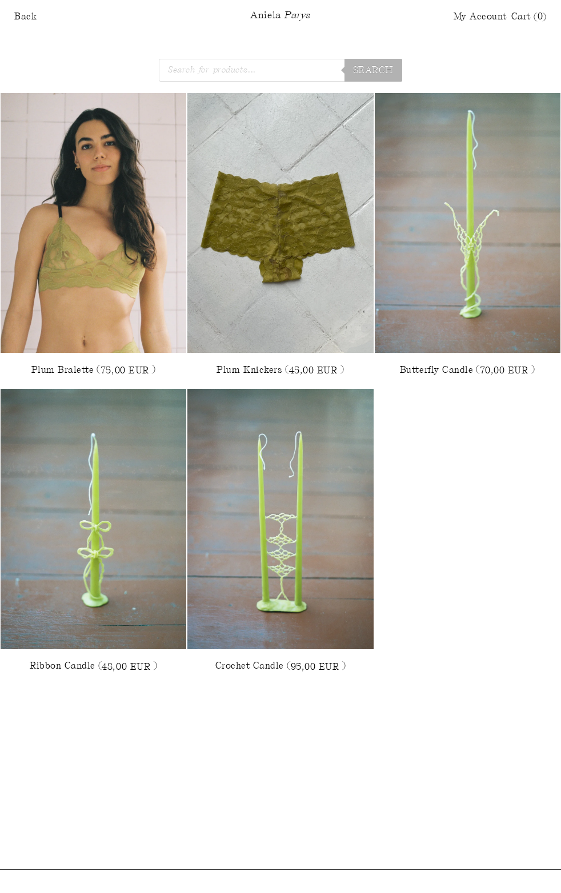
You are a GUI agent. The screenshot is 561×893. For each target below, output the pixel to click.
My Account (480, 17)
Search (373, 70)
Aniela (280, 16)
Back (25, 17)
